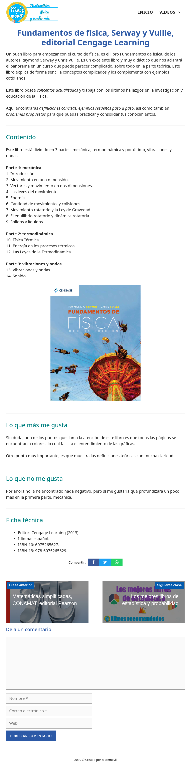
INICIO (145, 12)
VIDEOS (172, 12)
